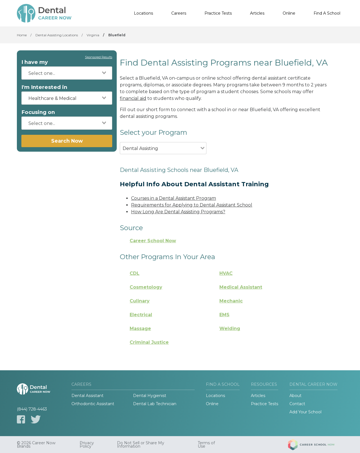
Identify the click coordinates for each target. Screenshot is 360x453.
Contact (297, 403)
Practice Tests (218, 13)
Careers (178, 13)
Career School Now (153, 240)
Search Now (67, 141)
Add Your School (305, 411)
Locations (143, 13)
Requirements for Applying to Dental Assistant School (191, 205)
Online (289, 13)
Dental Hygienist (149, 395)
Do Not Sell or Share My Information (140, 444)
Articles (257, 13)
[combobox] (67, 73)
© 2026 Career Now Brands (36, 444)
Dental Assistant (87, 395)
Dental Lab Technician (154, 403)
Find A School (327, 13)
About (295, 395)
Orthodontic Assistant (92, 403)
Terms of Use (206, 444)
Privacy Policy (87, 444)
